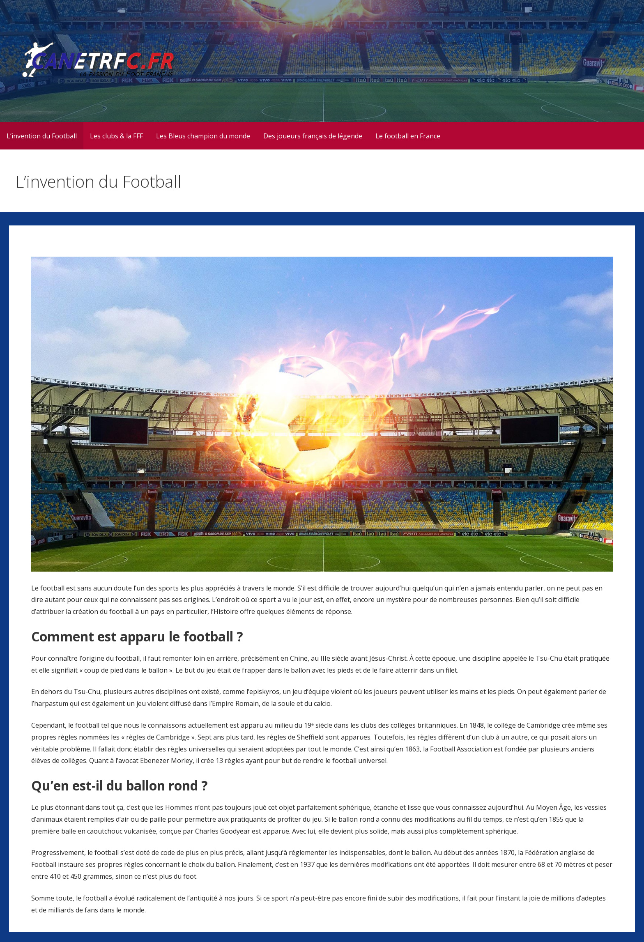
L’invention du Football (42, 135)
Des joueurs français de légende (312, 135)
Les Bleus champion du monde (203, 135)
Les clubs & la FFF (116, 135)
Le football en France (407, 135)
